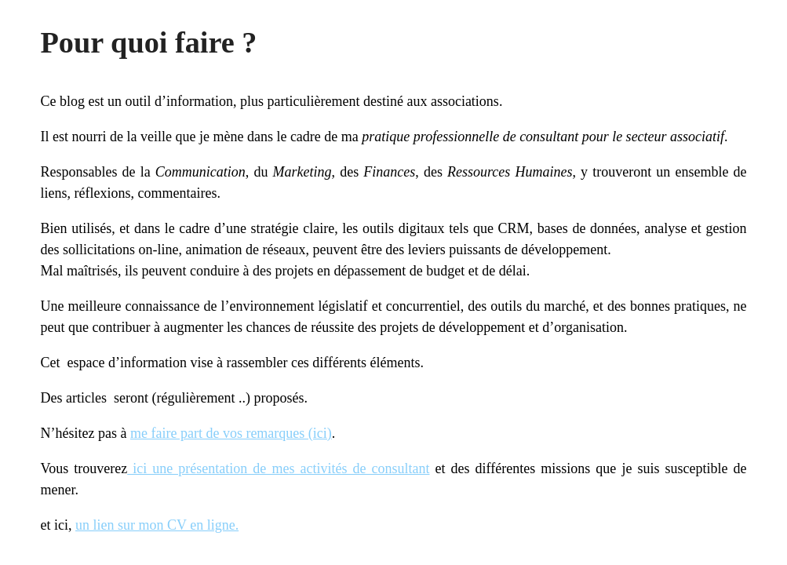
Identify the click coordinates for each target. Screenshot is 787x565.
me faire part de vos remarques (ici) (231, 433)
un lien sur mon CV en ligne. (157, 525)
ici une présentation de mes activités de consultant (278, 468)
